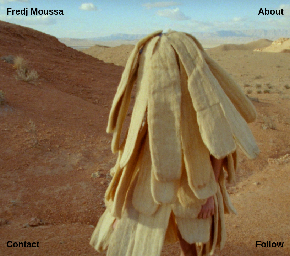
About (271, 11)
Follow (270, 244)
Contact (22, 244)
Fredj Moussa (35, 11)
